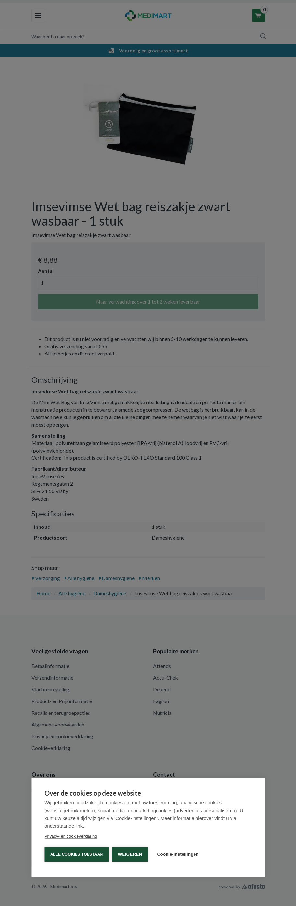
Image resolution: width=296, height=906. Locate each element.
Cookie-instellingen (178, 854)
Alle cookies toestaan (76, 854)
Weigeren (130, 854)
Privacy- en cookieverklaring (70, 836)
